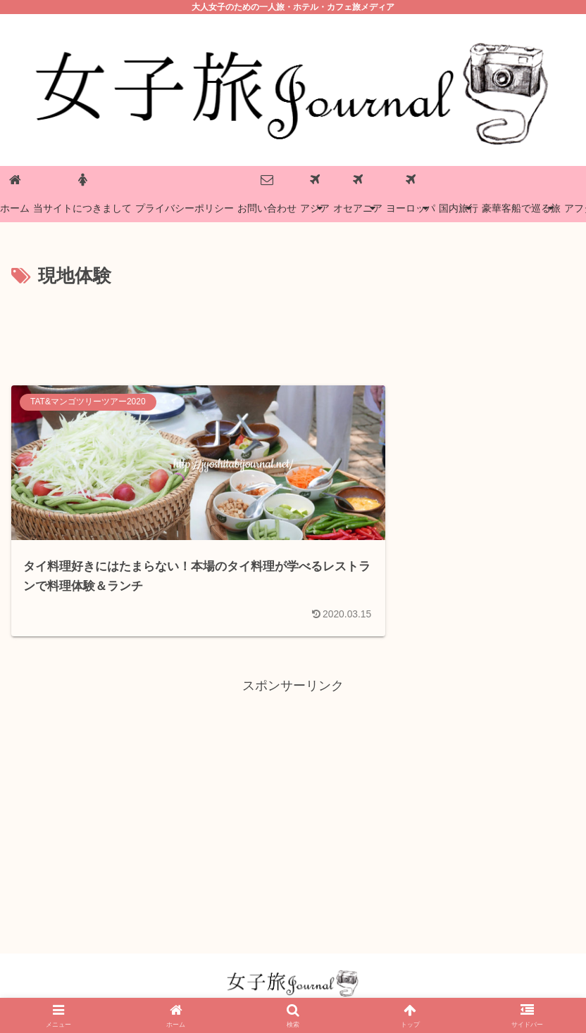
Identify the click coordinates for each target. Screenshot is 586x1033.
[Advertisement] (293, 330)
